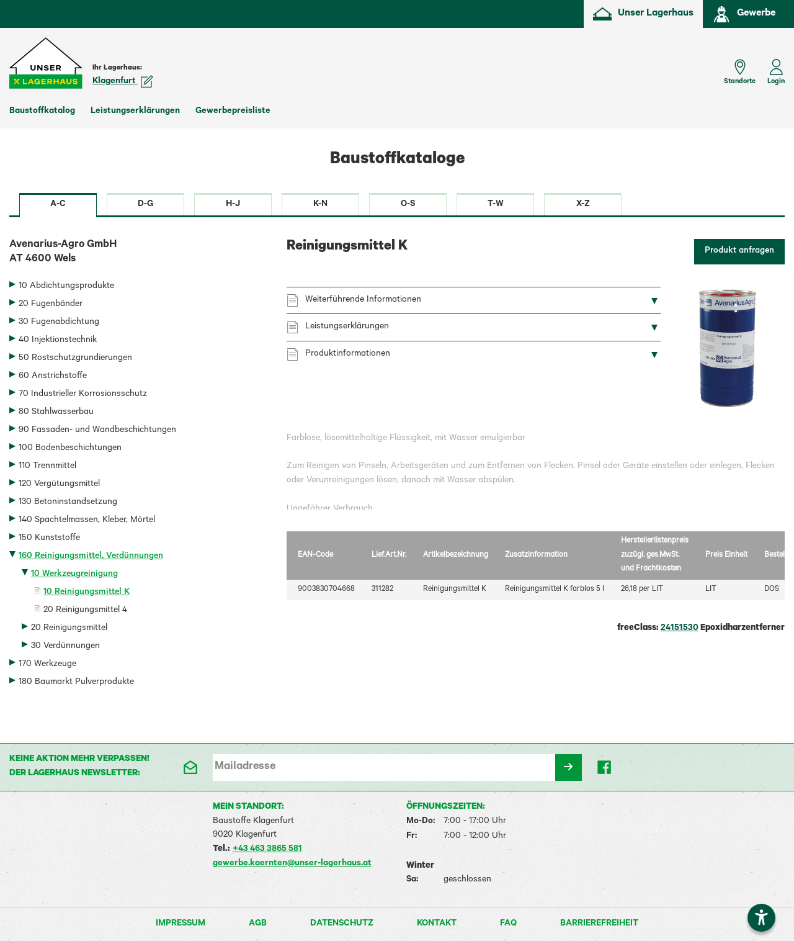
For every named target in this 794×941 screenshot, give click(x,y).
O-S (408, 205)
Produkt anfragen (739, 251)
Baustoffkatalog (42, 112)
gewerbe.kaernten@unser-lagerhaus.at (292, 864)
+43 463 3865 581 (267, 850)
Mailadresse (245, 767)
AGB (258, 924)
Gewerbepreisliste (232, 112)
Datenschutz (341, 924)
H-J (233, 205)
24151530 (679, 629)
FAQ (508, 924)
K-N (320, 205)
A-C (58, 205)
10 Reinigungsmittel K (86, 593)
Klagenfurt (122, 82)
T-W (496, 205)
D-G (145, 205)
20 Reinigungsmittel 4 (85, 611)
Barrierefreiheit (599, 924)
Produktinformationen (347, 354)
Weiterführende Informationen (363, 300)
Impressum (180, 924)
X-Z (583, 205)
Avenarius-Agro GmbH (138, 253)
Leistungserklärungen (135, 112)
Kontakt (437, 924)
